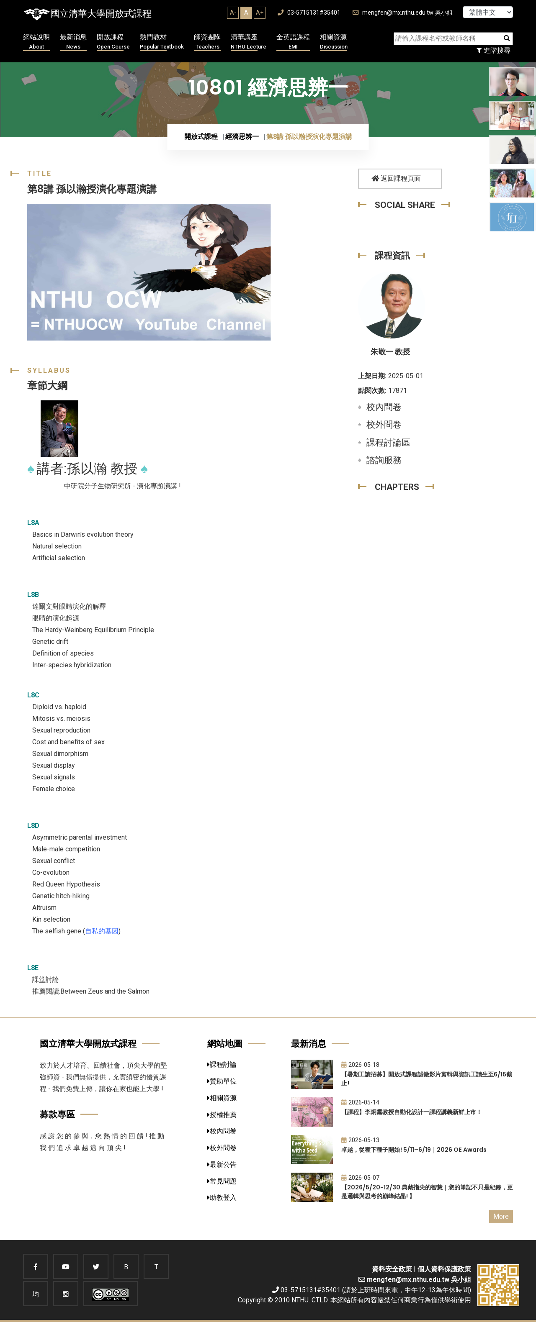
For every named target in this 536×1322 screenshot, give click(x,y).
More (501, 1216)
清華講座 (248, 42)
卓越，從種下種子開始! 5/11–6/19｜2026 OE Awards (414, 1149)
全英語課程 (293, 42)
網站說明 (36, 42)
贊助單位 (222, 1081)
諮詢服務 (384, 460)
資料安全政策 (392, 1269)
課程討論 (222, 1064)
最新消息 (73, 42)
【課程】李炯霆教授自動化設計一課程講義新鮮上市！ (411, 1112)
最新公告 (222, 1164)
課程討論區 (388, 443)
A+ (259, 12)
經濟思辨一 (242, 137)
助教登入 (222, 1198)
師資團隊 (207, 42)
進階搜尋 (493, 50)
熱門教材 (162, 42)
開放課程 (113, 42)
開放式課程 (201, 137)
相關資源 (334, 42)
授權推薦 (222, 1115)
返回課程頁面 (396, 178)
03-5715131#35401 (309, 12)
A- (233, 12)
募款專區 (57, 1114)
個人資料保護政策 (444, 1269)
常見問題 (222, 1181)
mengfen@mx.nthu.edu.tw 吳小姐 (403, 12)
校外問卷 (384, 425)
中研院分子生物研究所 (97, 486)
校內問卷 (384, 407)
